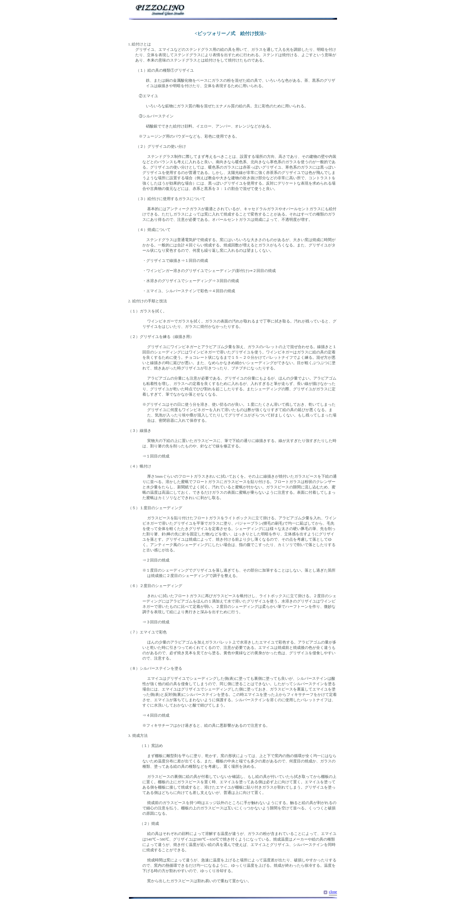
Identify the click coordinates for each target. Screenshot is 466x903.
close (333, 891)
